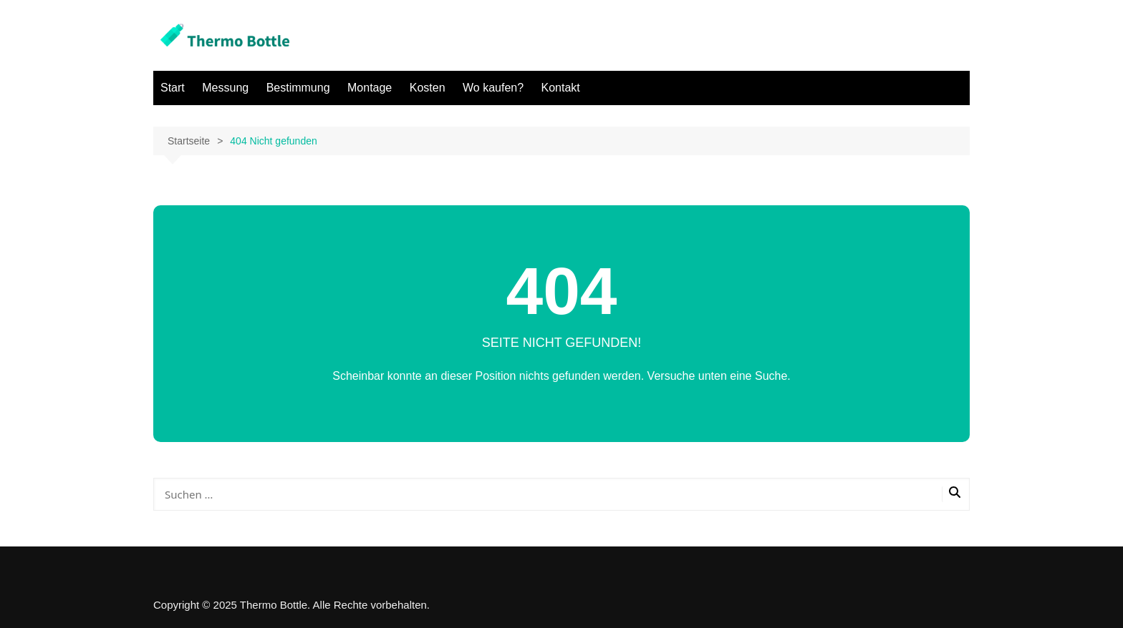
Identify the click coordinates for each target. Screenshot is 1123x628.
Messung (225, 88)
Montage (369, 88)
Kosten (427, 88)
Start (172, 88)
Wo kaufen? (493, 88)
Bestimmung (298, 88)
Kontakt (560, 88)
